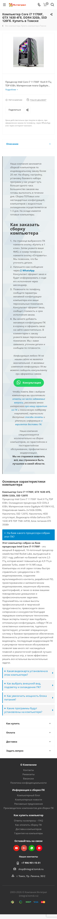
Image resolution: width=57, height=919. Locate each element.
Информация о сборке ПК (28, 790)
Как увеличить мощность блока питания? (25, 697)
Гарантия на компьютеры (28, 833)
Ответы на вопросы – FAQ (28, 820)
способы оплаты (34, 417)
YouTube (16, 848)
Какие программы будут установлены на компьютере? (23, 710)
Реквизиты (28, 774)
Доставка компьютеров (28, 829)
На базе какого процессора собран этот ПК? (27, 534)
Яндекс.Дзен (39, 848)
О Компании (28, 764)
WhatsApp (27, 270)
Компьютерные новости (28, 799)
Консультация (29, 382)
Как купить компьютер (28, 815)
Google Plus (24, 848)
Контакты (28, 770)
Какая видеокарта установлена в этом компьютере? (26, 672)
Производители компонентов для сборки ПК (28, 807)
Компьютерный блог (28, 795)
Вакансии (28, 778)
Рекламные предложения (28, 803)
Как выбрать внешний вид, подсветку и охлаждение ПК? (22, 685)
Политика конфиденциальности (28, 782)
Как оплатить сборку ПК (28, 824)
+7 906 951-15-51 (31, 862)
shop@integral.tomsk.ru (30, 869)
